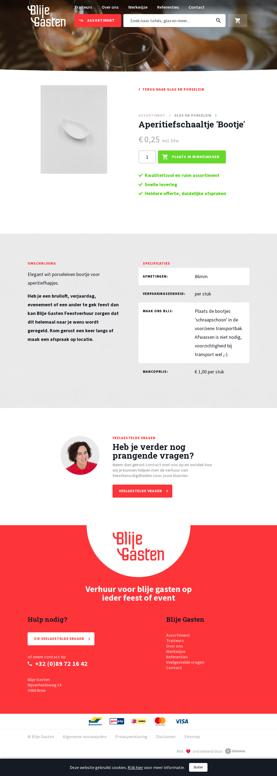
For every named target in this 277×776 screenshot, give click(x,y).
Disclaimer (166, 736)
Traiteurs (83, 7)
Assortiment (178, 635)
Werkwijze (137, 7)
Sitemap (192, 736)
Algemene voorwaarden (85, 736)
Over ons (110, 7)
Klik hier (135, 767)
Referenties (168, 7)
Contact (197, 7)
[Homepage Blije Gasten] (138, 551)
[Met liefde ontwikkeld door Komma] (211, 751)
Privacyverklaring (131, 736)
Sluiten (198, 767)
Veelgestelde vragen (185, 662)
